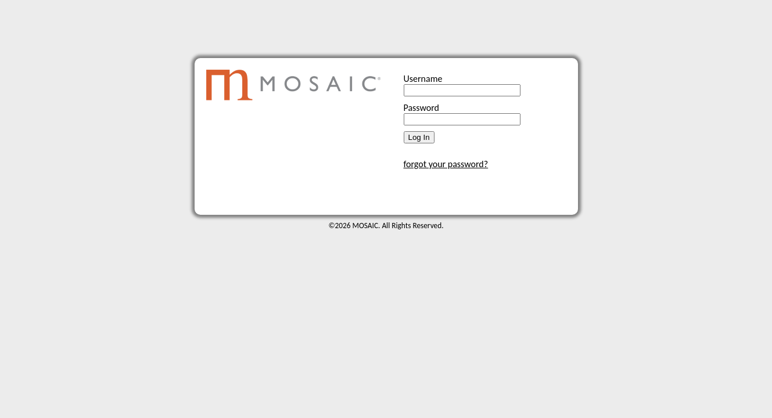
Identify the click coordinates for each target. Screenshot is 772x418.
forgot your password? (446, 164)
